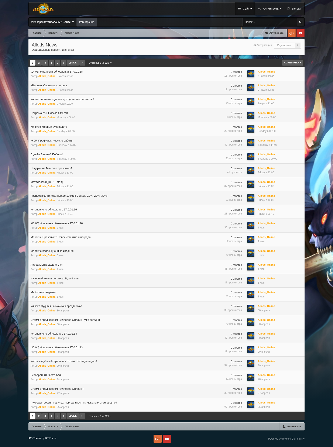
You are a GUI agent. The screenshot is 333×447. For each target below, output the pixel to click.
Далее (73, 63)
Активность (271, 8)
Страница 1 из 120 (100, 63)
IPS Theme (34, 438)
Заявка (296, 8)
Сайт (247, 8)
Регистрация (86, 22)
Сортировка (292, 63)
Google (292, 33)
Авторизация (264, 45)
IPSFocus (50, 438)
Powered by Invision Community (286, 438)
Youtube (300, 33)
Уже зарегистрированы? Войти (52, 22)
